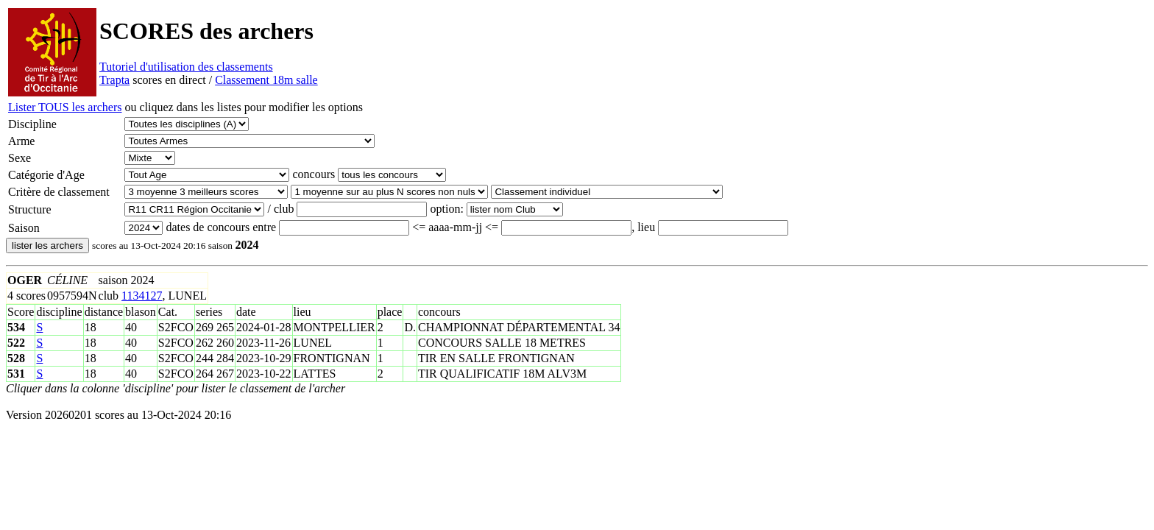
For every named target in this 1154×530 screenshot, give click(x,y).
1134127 (141, 295)
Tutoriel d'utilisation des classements (186, 66)
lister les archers (47, 245)
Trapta (114, 80)
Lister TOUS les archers (64, 107)
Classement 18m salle (266, 80)
